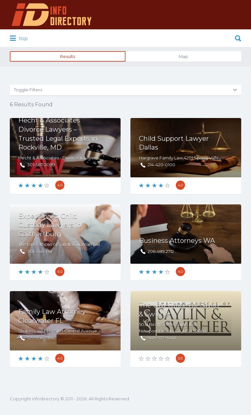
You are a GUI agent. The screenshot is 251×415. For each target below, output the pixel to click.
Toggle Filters (28, 89)
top (19, 38)
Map (183, 56)
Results (67, 56)
